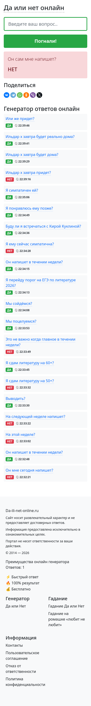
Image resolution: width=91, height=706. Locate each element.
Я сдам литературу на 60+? (30, 362)
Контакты (14, 645)
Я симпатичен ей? (22, 190)
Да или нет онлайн (34, 7)
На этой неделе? (20, 434)
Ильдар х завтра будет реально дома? (40, 136)
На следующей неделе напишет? (35, 416)
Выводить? (15, 398)
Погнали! (45, 41)
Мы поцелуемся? (21, 321)
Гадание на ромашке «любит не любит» (66, 619)
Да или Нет (16, 606)
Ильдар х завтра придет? (28, 172)
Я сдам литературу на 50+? (30, 380)
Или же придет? (20, 118)
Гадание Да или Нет (66, 606)
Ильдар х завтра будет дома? (32, 154)
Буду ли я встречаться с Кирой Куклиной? (43, 226)
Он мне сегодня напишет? (29, 470)
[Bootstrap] (22, 510)
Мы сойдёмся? (19, 303)
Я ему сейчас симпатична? (30, 244)
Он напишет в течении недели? (34, 262)
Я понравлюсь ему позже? (29, 208)
